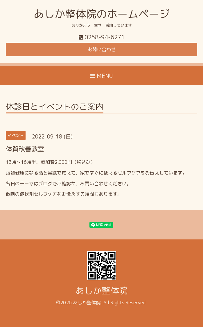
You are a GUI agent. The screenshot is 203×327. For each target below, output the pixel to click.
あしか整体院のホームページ (102, 13)
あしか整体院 (102, 291)
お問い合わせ (102, 49)
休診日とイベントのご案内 (54, 107)
